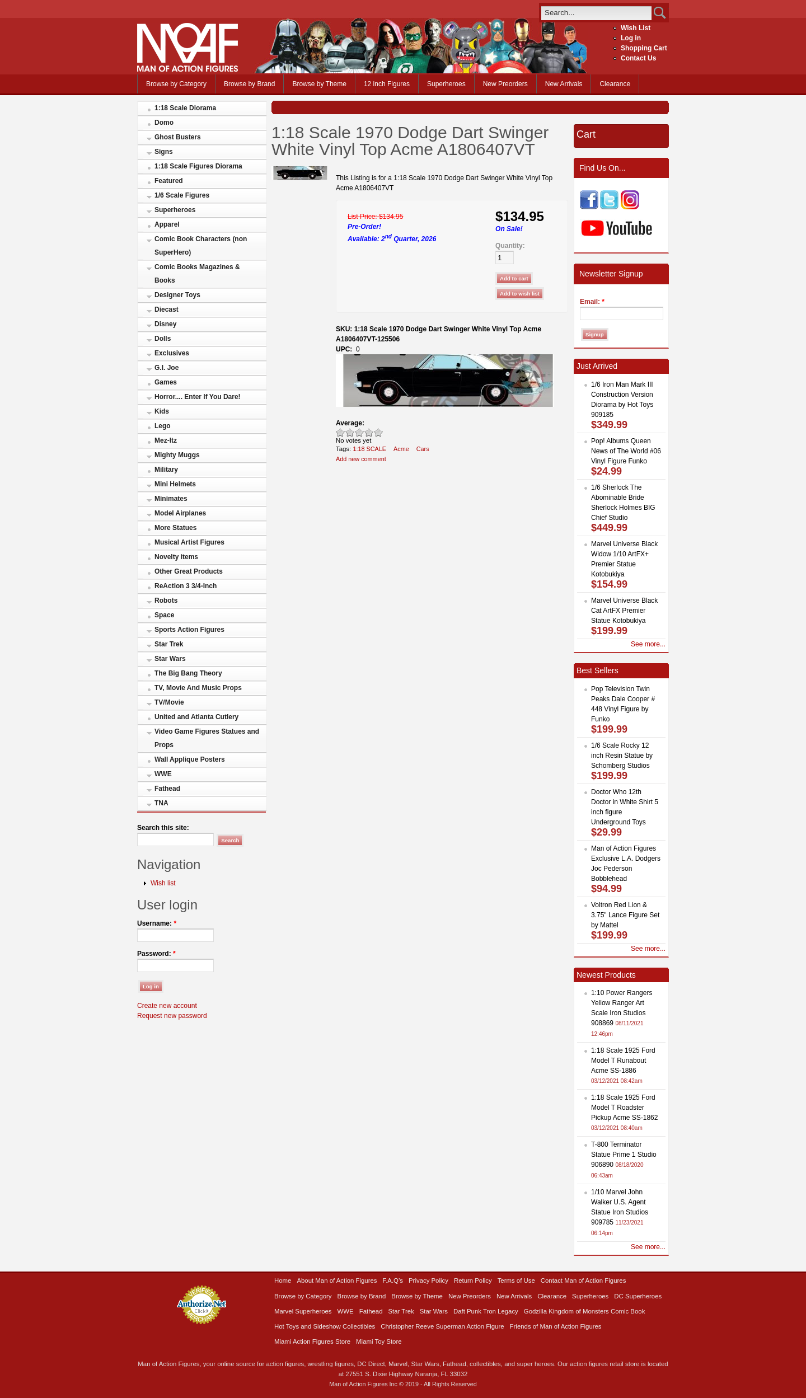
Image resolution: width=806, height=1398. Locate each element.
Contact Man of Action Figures (583, 1280)
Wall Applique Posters (189, 759)
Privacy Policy (428, 1280)
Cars (422, 448)
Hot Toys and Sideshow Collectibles (324, 1326)
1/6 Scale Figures (181, 195)
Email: (592, 302)
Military (166, 469)
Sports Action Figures (189, 630)
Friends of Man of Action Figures (556, 1326)
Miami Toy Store (378, 1341)
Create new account (167, 1006)
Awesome (378, 432)
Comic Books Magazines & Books (197, 273)
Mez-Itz (165, 440)
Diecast (166, 309)
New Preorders (505, 84)
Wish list (163, 883)
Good (359, 432)
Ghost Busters (177, 137)
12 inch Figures (387, 84)
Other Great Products (188, 571)
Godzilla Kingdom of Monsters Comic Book (584, 1311)
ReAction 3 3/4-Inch (185, 586)
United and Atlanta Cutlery (196, 717)
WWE (163, 774)
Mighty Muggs (177, 455)
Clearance (614, 84)
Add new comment (361, 459)
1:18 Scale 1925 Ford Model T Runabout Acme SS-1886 (623, 1061)
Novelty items (176, 557)
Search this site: (163, 828)
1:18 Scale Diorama (185, 108)
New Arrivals (564, 84)
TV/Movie (169, 702)
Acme (401, 448)
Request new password (172, 1016)
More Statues (175, 528)
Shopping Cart (644, 48)
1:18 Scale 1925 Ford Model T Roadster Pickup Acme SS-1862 (624, 1108)
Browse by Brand (249, 84)
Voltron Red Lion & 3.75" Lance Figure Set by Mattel (625, 915)
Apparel (167, 224)
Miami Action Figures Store (312, 1341)
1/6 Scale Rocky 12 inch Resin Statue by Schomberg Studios (622, 756)
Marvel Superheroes (303, 1311)
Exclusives (171, 353)
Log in (631, 38)
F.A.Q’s (393, 1280)
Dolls (162, 339)
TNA (161, 803)
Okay (350, 432)
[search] (596, 12)
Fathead (167, 788)
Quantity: (510, 246)
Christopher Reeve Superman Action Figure (442, 1326)
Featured (168, 181)
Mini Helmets (175, 484)
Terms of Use (516, 1280)
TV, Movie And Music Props (198, 688)
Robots (165, 600)
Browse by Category (176, 84)
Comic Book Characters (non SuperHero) (200, 245)
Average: (350, 423)
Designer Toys (177, 295)
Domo (164, 122)
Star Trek (168, 644)
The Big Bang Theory (188, 673)
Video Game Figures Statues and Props (206, 738)
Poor (340, 432)
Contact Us (638, 58)
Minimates (171, 499)
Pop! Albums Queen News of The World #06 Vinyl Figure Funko (626, 451)
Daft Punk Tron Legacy (485, 1311)
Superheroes (446, 84)
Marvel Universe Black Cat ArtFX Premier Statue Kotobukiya (624, 611)
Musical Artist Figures (189, 542)
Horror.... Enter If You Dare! (197, 397)
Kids (161, 411)
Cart (586, 134)
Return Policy (473, 1280)
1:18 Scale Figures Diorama (198, 166)
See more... (648, 644)
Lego (162, 426)
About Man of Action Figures (337, 1280)
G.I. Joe (166, 368)
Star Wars (170, 659)
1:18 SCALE (369, 448)
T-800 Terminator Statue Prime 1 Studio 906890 (624, 1155)
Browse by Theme (319, 84)
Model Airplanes (180, 513)
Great (369, 432)
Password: (156, 954)
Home (282, 1280)
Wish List (635, 28)
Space (164, 615)
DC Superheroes (638, 1296)
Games (165, 382)
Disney (165, 324)
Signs (163, 152)
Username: (156, 923)
